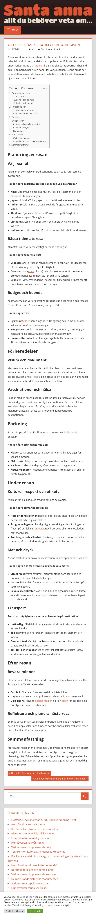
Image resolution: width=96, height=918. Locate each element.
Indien (38, 65)
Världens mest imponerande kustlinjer (34, 874)
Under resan (17, 120)
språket (37, 528)
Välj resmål (21, 96)
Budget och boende (25, 103)
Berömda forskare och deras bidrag (32, 869)
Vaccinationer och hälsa (27, 113)
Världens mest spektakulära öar (30, 883)
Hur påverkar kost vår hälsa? (28, 824)
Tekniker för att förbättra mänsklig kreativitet (38, 851)
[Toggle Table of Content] (43, 88)
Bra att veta (47, 49)
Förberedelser (18, 106)
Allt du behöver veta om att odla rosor (30, 773)
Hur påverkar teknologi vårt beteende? (34, 865)
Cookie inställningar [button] (15, 911)
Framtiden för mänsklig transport (31, 838)
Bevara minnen (23, 138)
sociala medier (43, 700)
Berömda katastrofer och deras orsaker (34, 829)
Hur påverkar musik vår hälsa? (29, 888)
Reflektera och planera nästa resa (31, 141)
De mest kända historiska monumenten (34, 879)
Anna (31, 49)
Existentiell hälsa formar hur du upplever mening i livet (43, 820)
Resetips (58, 49)
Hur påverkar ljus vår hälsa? (27, 842)
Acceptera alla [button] (35, 911)
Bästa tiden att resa (25, 99)
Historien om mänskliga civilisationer (33, 833)
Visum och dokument (26, 110)
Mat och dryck (22, 127)
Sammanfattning (20, 144)
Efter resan (17, 134)
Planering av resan (21, 93)
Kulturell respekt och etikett (28, 124)
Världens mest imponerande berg (31, 847)
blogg (65, 700)
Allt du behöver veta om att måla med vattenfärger (59, 779)
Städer (26, 321)
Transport (20, 131)
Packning (16, 117)
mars (31, 271)
